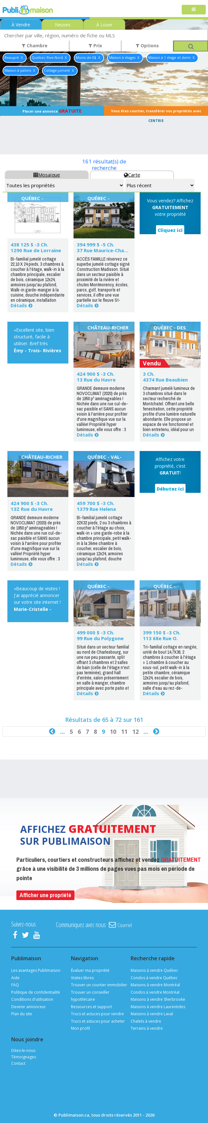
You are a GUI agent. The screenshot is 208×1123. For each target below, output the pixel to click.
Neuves (63, 25)
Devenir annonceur (28, 1006)
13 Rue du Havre (96, 379)
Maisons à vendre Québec (154, 970)
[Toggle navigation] (194, 10)
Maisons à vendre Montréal (155, 985)
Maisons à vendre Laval (152, 1014)
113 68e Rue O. (160, 638)
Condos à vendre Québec (154, 977)
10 (113, 731)
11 (124, 731)
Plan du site (21, 1014)
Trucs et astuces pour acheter (98, 1021)
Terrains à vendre (147, 1028)
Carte (132, 174)
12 (135, 731)
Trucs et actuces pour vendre (97, 1014)
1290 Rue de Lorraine (36, 250)
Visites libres (82, 977)
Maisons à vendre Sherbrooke (158, 999)
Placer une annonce (52, 111)
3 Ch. (148, 374)
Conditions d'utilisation (32, 999)
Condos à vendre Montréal (155, 992)
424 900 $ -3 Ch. (95, 374)
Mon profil (80, 1028)
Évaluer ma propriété (90, 970)
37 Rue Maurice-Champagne (110, 250)
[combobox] (104, 35)
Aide (15, 977)
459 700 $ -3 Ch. (95, 503)
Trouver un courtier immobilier (99, 985)
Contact (18, 1063)
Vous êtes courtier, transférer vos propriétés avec (156, 112)
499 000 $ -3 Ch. (95, 632)
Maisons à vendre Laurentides (158, 1006)
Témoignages (23, 1057)
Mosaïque (46, 174)
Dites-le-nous (23, 1050)
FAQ (15, 985)
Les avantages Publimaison (35, 970)
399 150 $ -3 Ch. (161, 632)
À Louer (104, 25)
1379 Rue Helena (96, 509)
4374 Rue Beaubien (165, 379)
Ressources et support (91, 1006)
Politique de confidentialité (35, 992)
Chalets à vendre (146, 1021)
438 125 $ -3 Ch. (29, 244)
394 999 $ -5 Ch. (95, 244)
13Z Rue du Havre (32, 509)
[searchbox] (104, 35)
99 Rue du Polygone (100, 638)
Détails (19, 305)
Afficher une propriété (45, 895)
